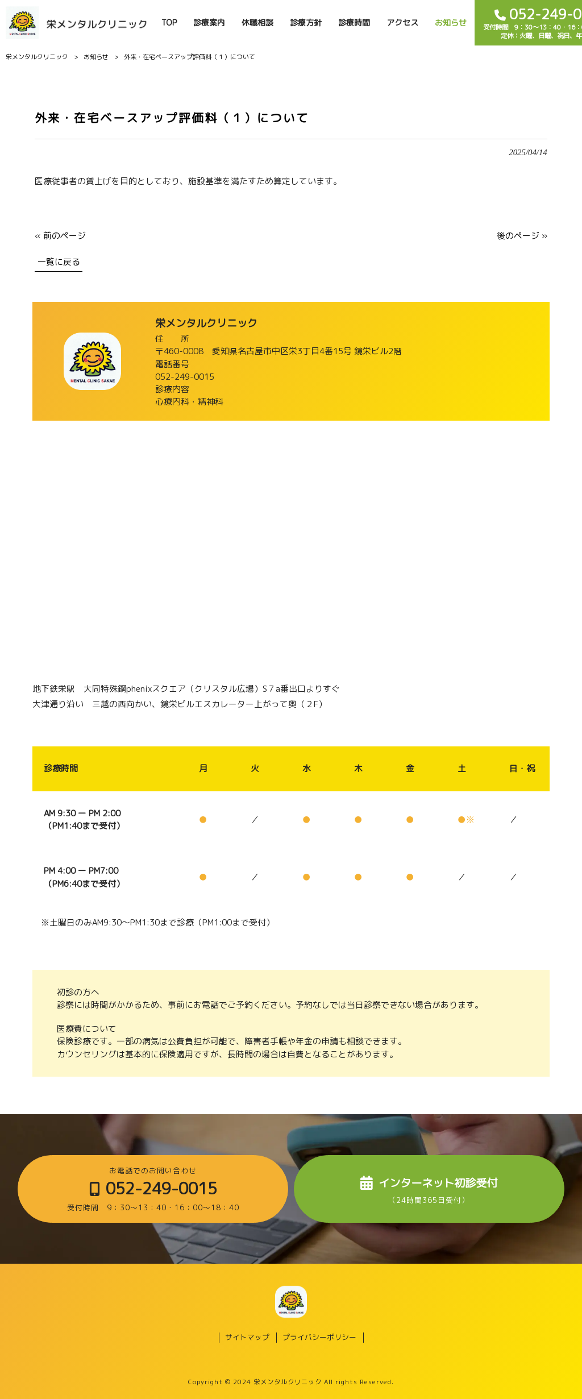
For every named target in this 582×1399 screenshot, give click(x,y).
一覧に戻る (59, 262)
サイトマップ (247, 1337)
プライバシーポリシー (319, 1337)
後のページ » (522, 236)
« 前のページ (60, 236)
